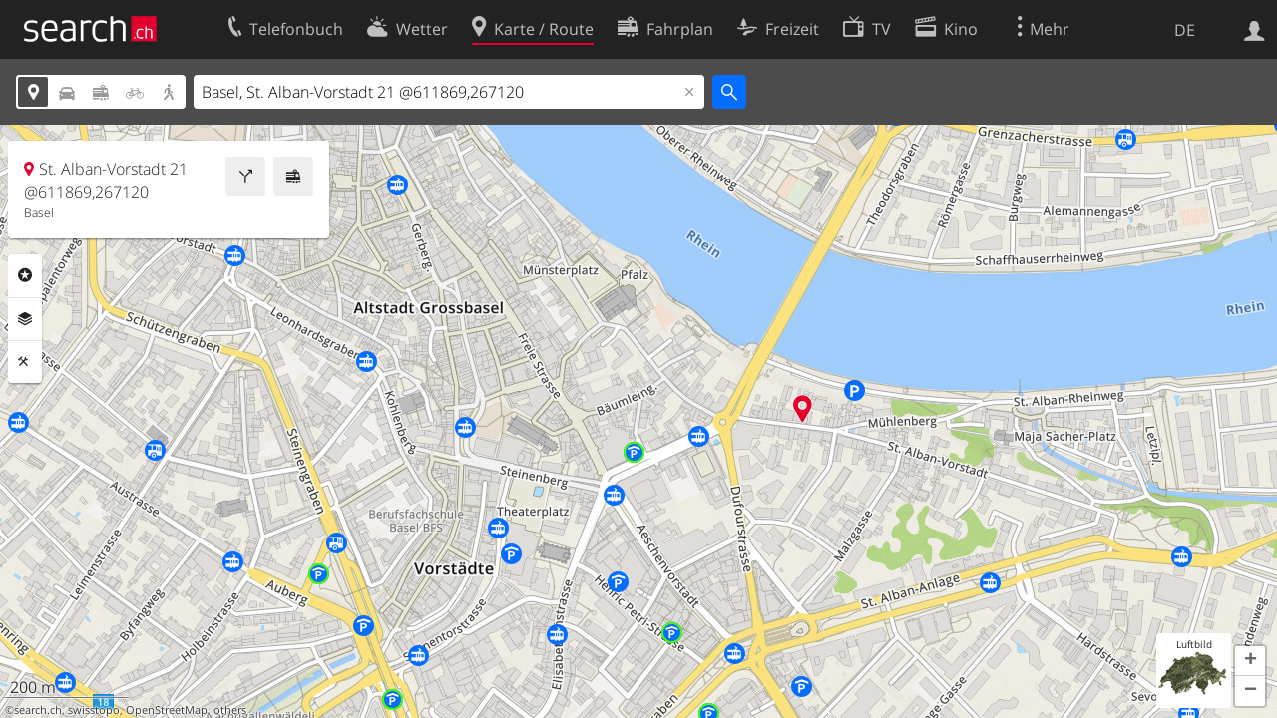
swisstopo (94, 710)
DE (1184, 30)
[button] (1250, 661)
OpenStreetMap (167, 710)
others (229, 710)
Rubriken (25, 275)
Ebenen (25, 319)
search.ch (38, 710)
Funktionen (25, 362)
